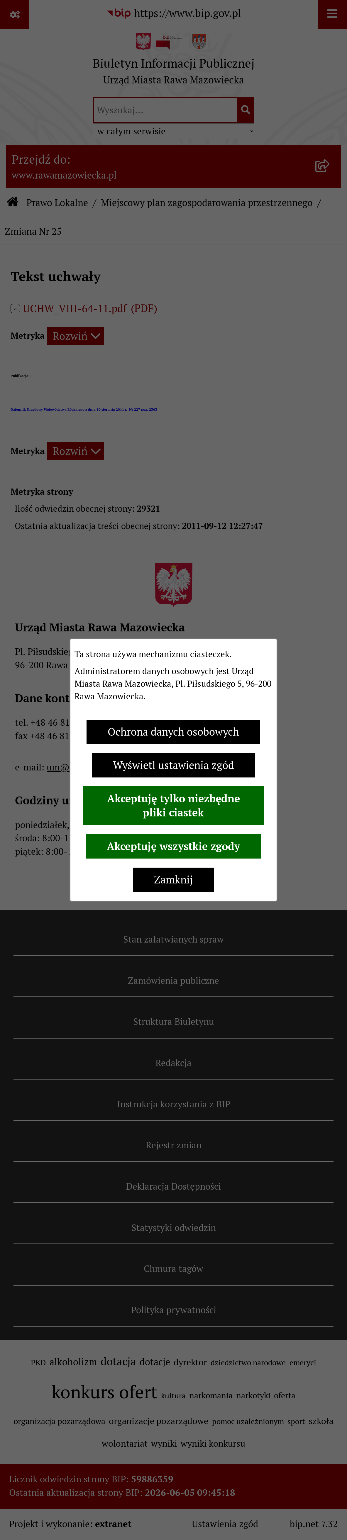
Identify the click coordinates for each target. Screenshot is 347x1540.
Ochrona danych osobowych (173, 732)
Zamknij (173, 880)
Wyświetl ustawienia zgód (173, 765)
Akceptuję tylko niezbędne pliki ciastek (173, 806)
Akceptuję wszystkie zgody (173, 846)
